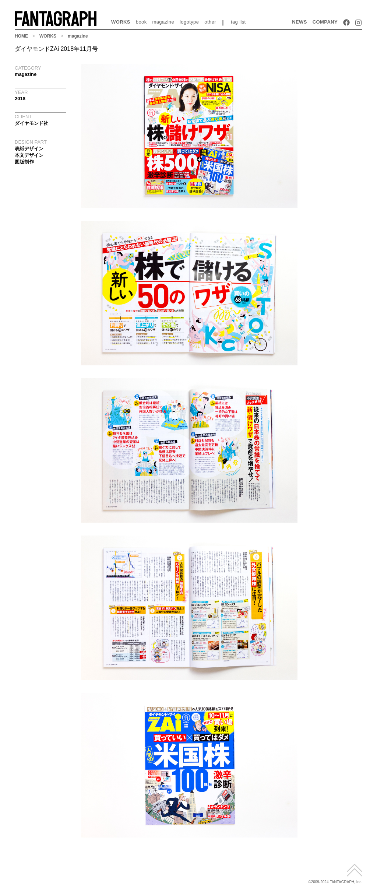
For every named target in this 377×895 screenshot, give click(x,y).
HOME (21, 36)
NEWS (299, 22)
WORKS (120, 22)
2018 (20, 98)
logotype (189, 22)
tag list (238, 22)
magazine (163, 22)
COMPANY (325, 22)
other (210, 22)
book (141, 22)
